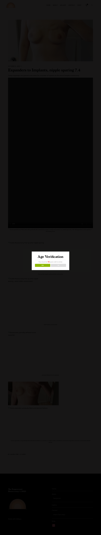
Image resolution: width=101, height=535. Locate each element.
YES (42, 265)
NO (58, 265)
